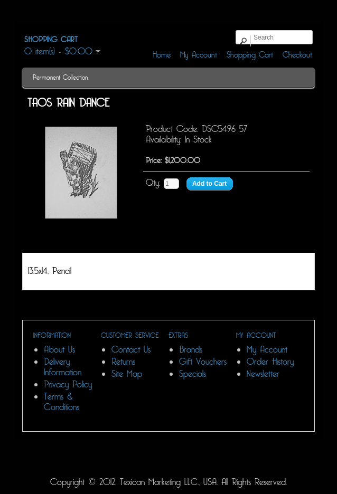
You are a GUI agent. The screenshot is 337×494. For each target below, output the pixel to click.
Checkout (297, 55)
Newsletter (263, 374)
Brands (190, 350)
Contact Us (131, 350)
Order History (270, 362)
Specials (192, 374)
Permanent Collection (60, 77)
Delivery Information (62, 367)
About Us (59, 350)
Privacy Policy (68, 384)
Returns (123, 362)
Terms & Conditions (61, 402)
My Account (267, 350)
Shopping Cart (250, 55)
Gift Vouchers (203, 362)
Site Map (126, 374)
